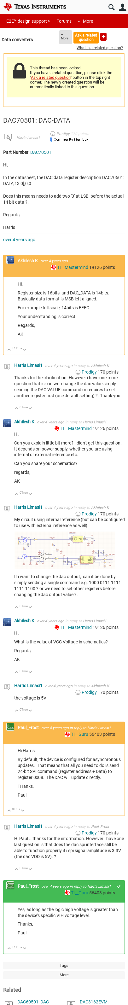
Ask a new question (103, 37)
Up (9, 350)
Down (24, 350)
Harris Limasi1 (28, 138)
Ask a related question (86, 37)
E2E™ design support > (28, 21)
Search (111, 7)
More (88, 21)
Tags (64, 965)
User (122, 7)
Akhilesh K (28, 260)
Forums (64, 21)
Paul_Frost (29, 727)
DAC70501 (40, 152)
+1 (119, 886)
